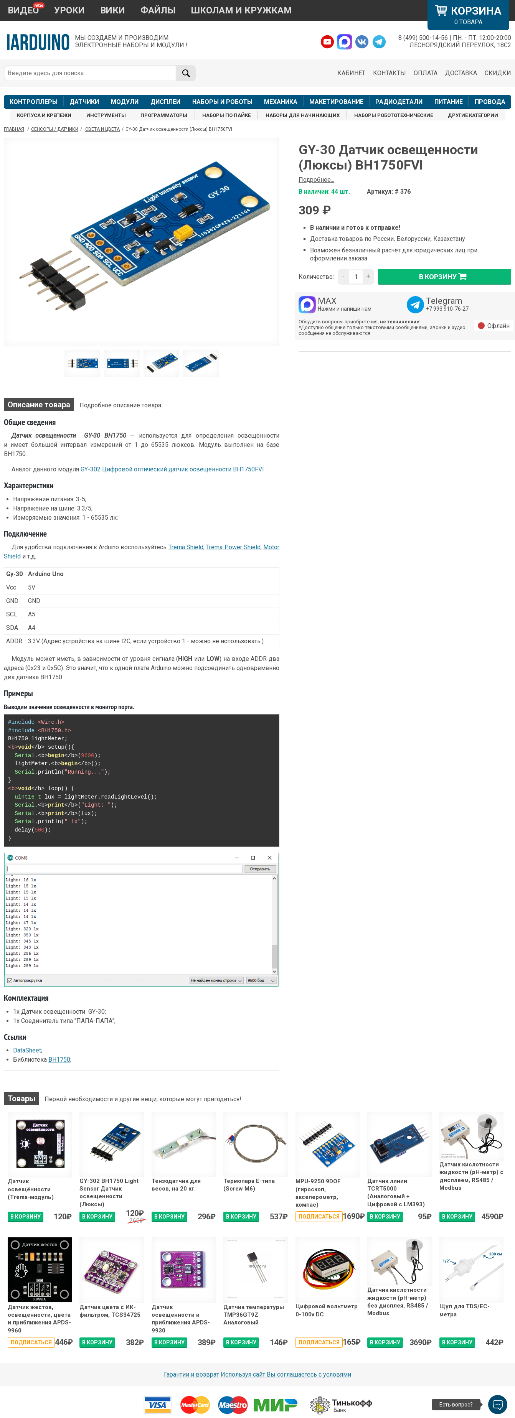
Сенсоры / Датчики (54, 129)
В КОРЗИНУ (25, 1217)
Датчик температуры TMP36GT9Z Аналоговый (253, 1315)
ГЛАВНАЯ (14, 129)
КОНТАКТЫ (389, 73)
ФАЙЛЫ (158, 10)
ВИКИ (112, 10)
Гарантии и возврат (191, 1374)
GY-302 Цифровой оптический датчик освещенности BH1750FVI (172, 469)
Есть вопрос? (456, 1405)
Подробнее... (316, 179)
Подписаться (319, 1217)
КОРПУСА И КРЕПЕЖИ (44, 115)
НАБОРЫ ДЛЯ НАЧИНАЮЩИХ (303, 115)
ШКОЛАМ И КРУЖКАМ (241, 10)
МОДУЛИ (125, 101)
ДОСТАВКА (461, 73)
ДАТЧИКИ (84, 101)
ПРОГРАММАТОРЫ (163, 115)
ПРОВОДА (490, 101)
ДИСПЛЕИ (165, 101)
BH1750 (59, 1059)
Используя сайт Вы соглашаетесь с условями (286, 1374)
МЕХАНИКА (280, 101)
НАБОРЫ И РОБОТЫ (222, 101)
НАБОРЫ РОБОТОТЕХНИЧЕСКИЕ (393, 115)
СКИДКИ (498, 73)
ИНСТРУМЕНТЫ (106, 115)
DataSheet (27, 1050)
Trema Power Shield (233, 547)
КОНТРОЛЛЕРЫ (34, 101)
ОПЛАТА (425, 73)
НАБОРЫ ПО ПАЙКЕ (226, 115)
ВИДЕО (23, 10)
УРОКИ (69, 10)
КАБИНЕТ (351, 73)
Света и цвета (102, 129)
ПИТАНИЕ (448, 101)
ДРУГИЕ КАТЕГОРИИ (473, 115)
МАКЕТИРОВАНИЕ (336, 101)
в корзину (444, 276)
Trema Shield (185, 547)
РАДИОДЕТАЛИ (399, 101)
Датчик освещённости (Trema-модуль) (31, 1189)
